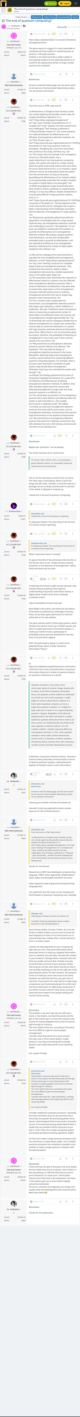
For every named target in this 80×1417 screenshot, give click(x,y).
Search (75, 17)
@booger (35, 913)
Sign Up (51, 3)
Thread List (36, 17)
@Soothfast (34, 1164)
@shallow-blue (37, 543)
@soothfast (35, 514)
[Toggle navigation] (75, 3)
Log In (65, 3)
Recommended (63, 17)
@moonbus (35, 784)
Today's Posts (49, 17)
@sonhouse (34, 79)
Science (60, 27)
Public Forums (21, 17)
